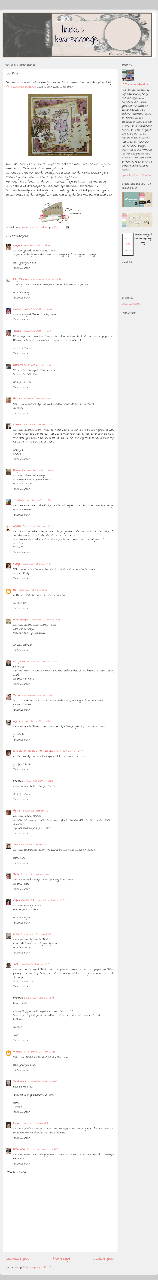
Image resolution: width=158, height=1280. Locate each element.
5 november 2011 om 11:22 (51, 900)
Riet (15, 845)
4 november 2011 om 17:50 (37, 425)
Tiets (16, 875)
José (16, 964)
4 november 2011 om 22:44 (39, 781)
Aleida (16, 399)
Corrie (16, 934)
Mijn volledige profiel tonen (136, 175)
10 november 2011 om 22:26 (42, 1149)
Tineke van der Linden (137, 85)
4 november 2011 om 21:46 (36, 721)
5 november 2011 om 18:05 (34, 964)
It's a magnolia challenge (21, 87)
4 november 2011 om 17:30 (36, 365)
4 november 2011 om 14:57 (46, 279)
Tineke (17, 331)
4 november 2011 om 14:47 (35, 246)
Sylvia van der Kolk (24, 900)
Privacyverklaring (131, 304)
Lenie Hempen (21, 620)
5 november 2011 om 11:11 (34, 875)
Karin (16, 1123)
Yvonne (17, 695)
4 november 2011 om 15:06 (37, 309)
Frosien (17, 500)
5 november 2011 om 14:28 (36, 934)
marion (17, 309)
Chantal (17, 425)
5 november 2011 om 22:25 (39, 1052)
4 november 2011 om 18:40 (37, 500)
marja (16, 246)
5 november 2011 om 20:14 (39, 998)
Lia (14, 590)
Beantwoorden (21, 268)
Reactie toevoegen (17, 1172)
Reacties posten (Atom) (37, 1267)
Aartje (16, 564)
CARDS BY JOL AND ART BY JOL (33, 751)
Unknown (18, 1052)
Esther (17, 365)
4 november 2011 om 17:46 (35, 399)
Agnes (16, 811)
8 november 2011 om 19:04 (34, 1123)
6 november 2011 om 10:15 (42, 1082)
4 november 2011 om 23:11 (35, 811)
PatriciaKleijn (20, 1082)
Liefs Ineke (19, 1149)
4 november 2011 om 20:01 (45, 620)
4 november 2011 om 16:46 (36, 331)
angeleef (17, 526)
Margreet (18, 470)
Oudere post (104, 1259)
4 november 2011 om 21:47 (68, 751)
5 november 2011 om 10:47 (33, 845)
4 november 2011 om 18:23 (38, 470)
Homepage (61, 1259)
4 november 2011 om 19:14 (37, 526)
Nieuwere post (18, 1259)
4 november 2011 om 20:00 (32, 590)
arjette (17, 721)
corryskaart (20, 662)
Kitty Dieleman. (21, 279)
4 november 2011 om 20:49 (37, 695)
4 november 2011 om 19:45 (36, 564)
